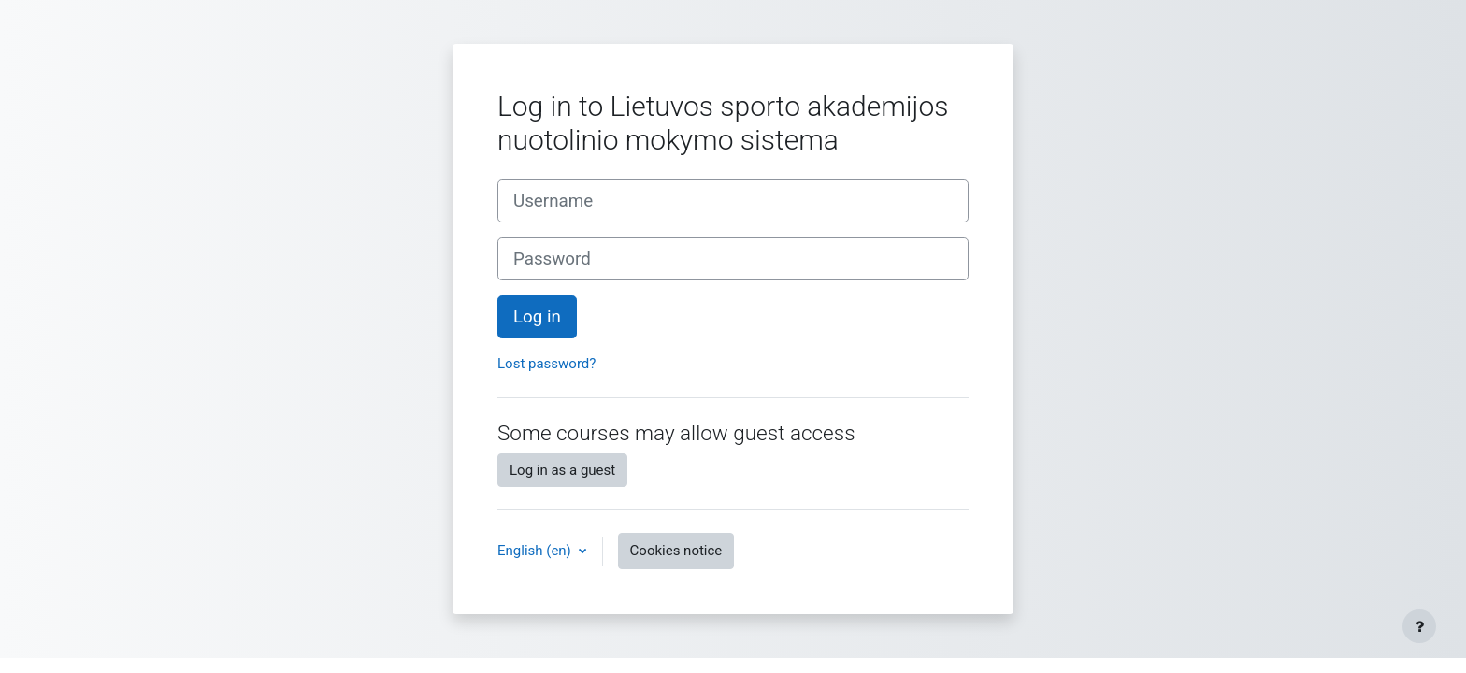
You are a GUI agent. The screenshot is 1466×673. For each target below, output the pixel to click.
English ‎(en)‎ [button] (536, 550)
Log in (537, 317)
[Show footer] (1419, 626)
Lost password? (546, 363)
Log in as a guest (562, 470)
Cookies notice (676, 550)
